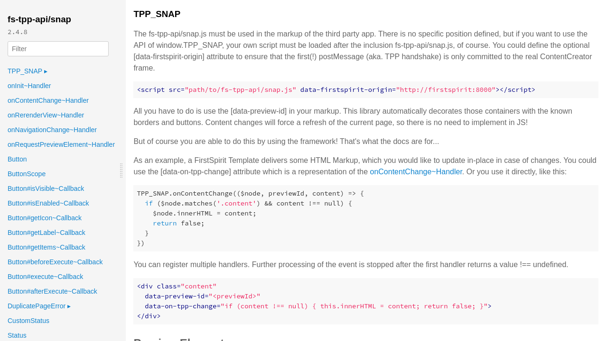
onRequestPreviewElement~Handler (61, 144)
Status (17, 335)
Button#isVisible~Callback (46, 188)
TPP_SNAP (27, 71)
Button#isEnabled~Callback (48, 203)
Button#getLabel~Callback (46, 232)
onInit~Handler (29, 86)
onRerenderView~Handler (46, 115)
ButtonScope (27, 174)
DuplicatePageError (39, 306)
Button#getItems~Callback (46, 247)
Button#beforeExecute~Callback (55, 262)
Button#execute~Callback (45, 276)
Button (17, 159)
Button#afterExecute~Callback (52, 291)
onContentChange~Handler (48, 100)
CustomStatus (28, 320)
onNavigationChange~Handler (52, 130)
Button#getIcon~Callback (45, 218)
